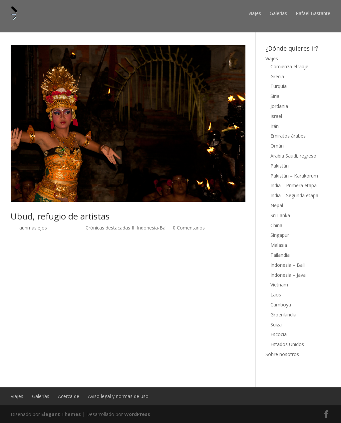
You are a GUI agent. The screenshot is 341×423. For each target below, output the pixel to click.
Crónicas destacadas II (110, 227)
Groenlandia (283, 314)
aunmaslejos (33, 227)
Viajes (254, 13)
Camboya (280, 304)
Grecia (277, 76)
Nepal (276, 205)
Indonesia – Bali (287, 265)
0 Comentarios (189, 227)
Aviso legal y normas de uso (118, 396)
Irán (274, 126)
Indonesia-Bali (152, 227)
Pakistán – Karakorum (294, 176)
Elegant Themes (61, 414)
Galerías (278, 13)
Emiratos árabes (288, 136)
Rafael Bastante (313, 13)
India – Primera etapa (293, 185)
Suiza (276, 324)
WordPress (137, 414)
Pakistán (279, 166)
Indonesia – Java (288, 275)
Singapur (279, 235)
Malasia (278, 245)
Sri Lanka (280, 215)
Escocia (278, 334)
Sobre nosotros (282, 354)
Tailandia (280, 255)
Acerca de (68, 396)
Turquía (278, 86)
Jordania (279, 106)
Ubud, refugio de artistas (60, 216)
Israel (276, 116)
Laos (275, 294)
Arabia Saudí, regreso (293, 156)
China (276, 225)
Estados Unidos (287, 344)
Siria (274, 96)
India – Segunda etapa (294, 195)
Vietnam (279, 284)
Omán (277, 146)
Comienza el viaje (289, 66)
